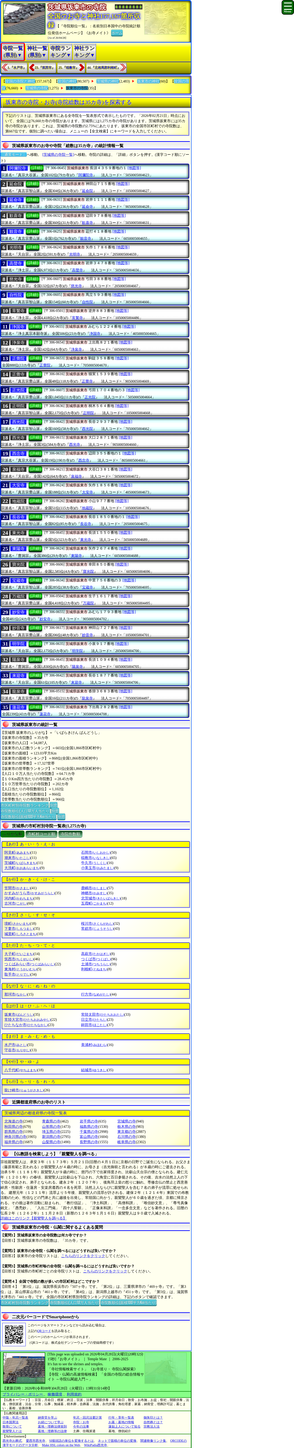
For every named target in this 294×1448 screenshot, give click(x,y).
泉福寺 (18, 469)
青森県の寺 (51, 1121)
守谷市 (17, 1050)
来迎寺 (18, 675)
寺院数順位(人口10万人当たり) (25, 810)
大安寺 (18, 485)
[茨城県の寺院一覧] (58, 155)
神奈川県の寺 (15, 1137)
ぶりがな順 (12, 834)
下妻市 (19, 928)
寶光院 (18, 564)
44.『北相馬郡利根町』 (104, 67)
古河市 (15, 903)
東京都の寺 (126, 1132)
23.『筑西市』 (45, 67)
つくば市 (96, 959)
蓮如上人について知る (124, 1426)
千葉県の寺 (89, 1132)
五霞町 (94, 903)
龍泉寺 (18, 691)
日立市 (94, 1019)
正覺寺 (18, 374)
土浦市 (95, 964)
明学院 (18, 643)
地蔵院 (18, 501)
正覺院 (18, 358)
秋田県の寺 (13, 1127)
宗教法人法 (152, 1426)
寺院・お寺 (81, 1422)
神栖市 (94, 893)
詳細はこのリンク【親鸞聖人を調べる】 (33, 1218)
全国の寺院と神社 (20, 81)
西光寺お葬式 (12, 1440)
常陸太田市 (102, 1014)
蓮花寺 (18, 707)
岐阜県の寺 (126, 1142)
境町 (17, 923)
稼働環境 (55, 1394)
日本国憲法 (11, 1422)
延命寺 (15, 200)
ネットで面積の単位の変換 (117, 1440)
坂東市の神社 (148, 81)
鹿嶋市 (94, 888)
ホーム (116, 32)
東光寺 (18, 533)
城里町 (20, 934)
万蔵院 (18, 596)
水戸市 (15, 1045)
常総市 (97, 928)
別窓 (53, 805)
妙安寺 (18, 612)
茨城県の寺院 (37, 88)
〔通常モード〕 (13, 155)
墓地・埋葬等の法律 (52, 1431)
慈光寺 (15, 279)
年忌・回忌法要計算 (87, 1417)
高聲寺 (15, 263)
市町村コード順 (41, 834)
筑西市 (19, 959)
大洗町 (22, 868)
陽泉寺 (18, 659)
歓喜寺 (15, 215)
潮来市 (17, 858)
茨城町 (20, 863)
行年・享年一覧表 (121, 1417)
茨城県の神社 (108, 81)
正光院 (18, 390)
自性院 (15, 295)
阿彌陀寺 (17, 168)
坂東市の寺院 (77, 88)
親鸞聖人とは (12, 1431)
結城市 (94, 1070)
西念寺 (18, 453)
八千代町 (20, 1070)
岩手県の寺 (89, 1121)
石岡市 (95, 852)
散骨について (12, 1426)
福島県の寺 (89, 1127)
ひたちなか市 (26, 1025)
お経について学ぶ (51, 1422)
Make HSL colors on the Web (61, 1445)
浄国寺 (18, 327)
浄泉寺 (18, 342)
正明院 (18, 406)
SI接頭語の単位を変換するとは (71, 1440)
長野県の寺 (89, 1142)
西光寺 (18, 437)
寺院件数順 (70, 834)
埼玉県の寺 (51, 1132)
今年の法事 (81, 1426)
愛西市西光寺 (35, 1440)
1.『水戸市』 (17, 67)
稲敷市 (95, 858)
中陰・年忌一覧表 (15, 1417)
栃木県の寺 (126, 1127)
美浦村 (94, 1045)
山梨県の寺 (51, 1142)
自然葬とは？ (153, 1422)
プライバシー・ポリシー (23, 1394)
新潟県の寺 (51, 1137)
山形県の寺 (51, 1127)
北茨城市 (100, 898)
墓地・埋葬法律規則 (52, 1426)
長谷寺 (18, 517)
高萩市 (95, 954)
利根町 (94, 969)
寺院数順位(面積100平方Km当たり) (28, 816)
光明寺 (15, 247)
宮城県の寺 (126, 1121)
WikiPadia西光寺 (95, 1445)
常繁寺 (18, 310)
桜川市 (97, 923)
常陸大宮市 (27, 1019)
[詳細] (36, 167)
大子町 (19, 954)
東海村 (20, 969)
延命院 (15, 184)
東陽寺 (18, 548)
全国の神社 (67, 81)
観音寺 (15, 231)
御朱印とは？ (153, 1417)
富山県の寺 (89, 1137)
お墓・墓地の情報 (121, 1422)
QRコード (44, 1331)
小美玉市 (97, 868)
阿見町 (17, 852)
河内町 (19, 898)
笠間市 (17, 888)
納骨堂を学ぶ (47, 1417)
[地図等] (134, 168)
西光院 (18, 422)
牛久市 (94, 863)
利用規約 (74, 1394)
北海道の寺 (13, 1121)
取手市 (17, 974)
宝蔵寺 (18, 580)
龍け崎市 (24, 1090)
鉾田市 (94, 1025)
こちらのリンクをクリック (83, 1256)
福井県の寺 (13, 1142)
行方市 (95, 994)
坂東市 (19, 1014)
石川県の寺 (126, 1137)
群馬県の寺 (13, 1132)
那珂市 (15, 994)
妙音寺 (18, 628)
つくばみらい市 (29, 964)
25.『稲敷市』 (69, 67)
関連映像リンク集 (153, 1440)
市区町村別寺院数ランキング (24, 805)
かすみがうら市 (29, 893)
